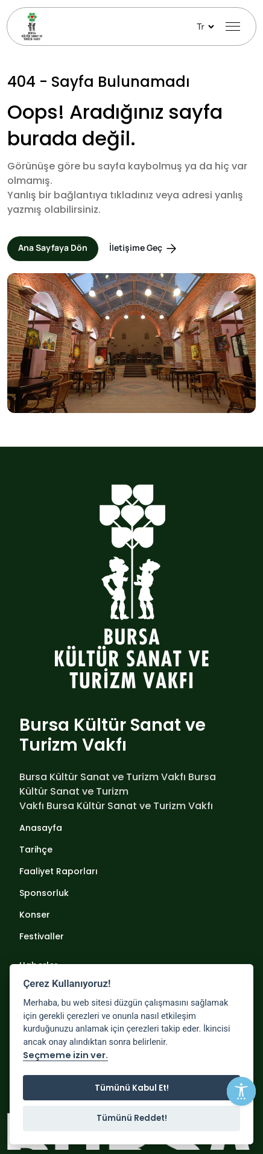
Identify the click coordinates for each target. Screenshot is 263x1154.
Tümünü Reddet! (132, 1118)
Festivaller (41, 936)
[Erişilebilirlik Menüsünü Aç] (241, 1091)
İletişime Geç (144, 248)
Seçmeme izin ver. (65, 1055)
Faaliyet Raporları (58, 871)
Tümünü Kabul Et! (132, 1088)
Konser (34, 915)
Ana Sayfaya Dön (52, 247)
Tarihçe (35, 849)
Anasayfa (40, 828)
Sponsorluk (44, 893)
